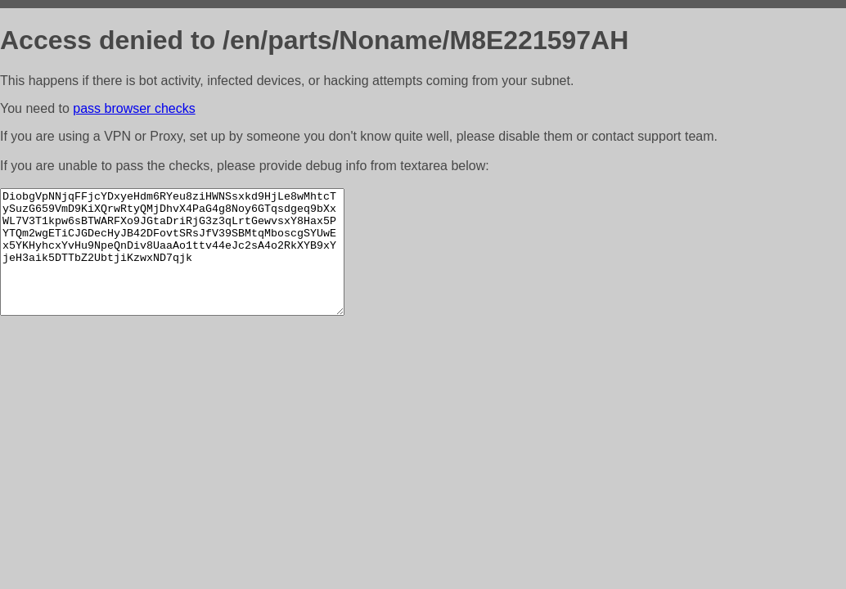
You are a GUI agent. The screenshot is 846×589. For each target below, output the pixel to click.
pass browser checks (134, 108)
